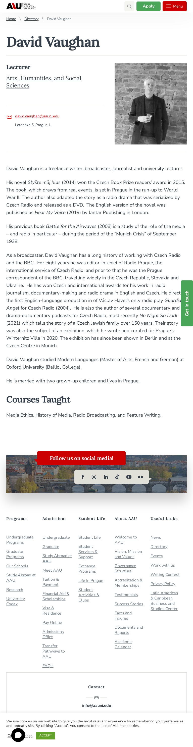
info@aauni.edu (96, 701)
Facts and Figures (123, 616)
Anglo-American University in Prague (21, 6)
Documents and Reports (129, 630)
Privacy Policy (163, 584)
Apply (148, 6)
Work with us (163, 565)
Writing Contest (165, 574)
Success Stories (129, 604)
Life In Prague (90, 580)
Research (14, 589)
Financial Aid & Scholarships (55, 596)
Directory (31, 18)
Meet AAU (52, 570)
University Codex (15, 601)
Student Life (89, 537)
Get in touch (187, 303)
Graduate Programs (15, 554)
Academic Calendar (123, 644)
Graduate (50, 547)
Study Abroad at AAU (21, 578)
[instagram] (94, 477)
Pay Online (52, 622)
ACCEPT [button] (45, 735)
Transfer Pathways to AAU (53, 651)
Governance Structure (125, 568)
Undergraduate (56, 537)
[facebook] (82, 477)
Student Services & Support (88, 552)
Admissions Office (53, 634)
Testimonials (126, 594)
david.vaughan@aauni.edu (32, 116)
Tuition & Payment (50, 582)
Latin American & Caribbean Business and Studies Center (164, 601)
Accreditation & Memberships (128, 583)
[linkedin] (106, 477)
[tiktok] (117, 477)
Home (11, 18)
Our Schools (17, 566)
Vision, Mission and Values (128, 554)
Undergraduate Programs (20, 540)
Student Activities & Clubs (88, 595)
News (156, 537)
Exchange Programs (87, 569)
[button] (129, 6)
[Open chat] (18, 735)
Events (157, 556)
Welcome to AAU (126, 540)
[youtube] (129, 477)
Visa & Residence (51, 611)
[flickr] (140, 477)
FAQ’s (48, 666)
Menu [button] (174, 6)
